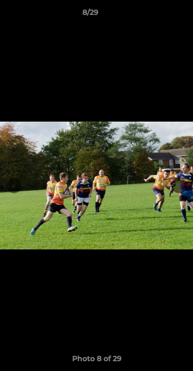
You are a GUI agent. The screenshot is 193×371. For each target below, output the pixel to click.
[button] (156, 15)
